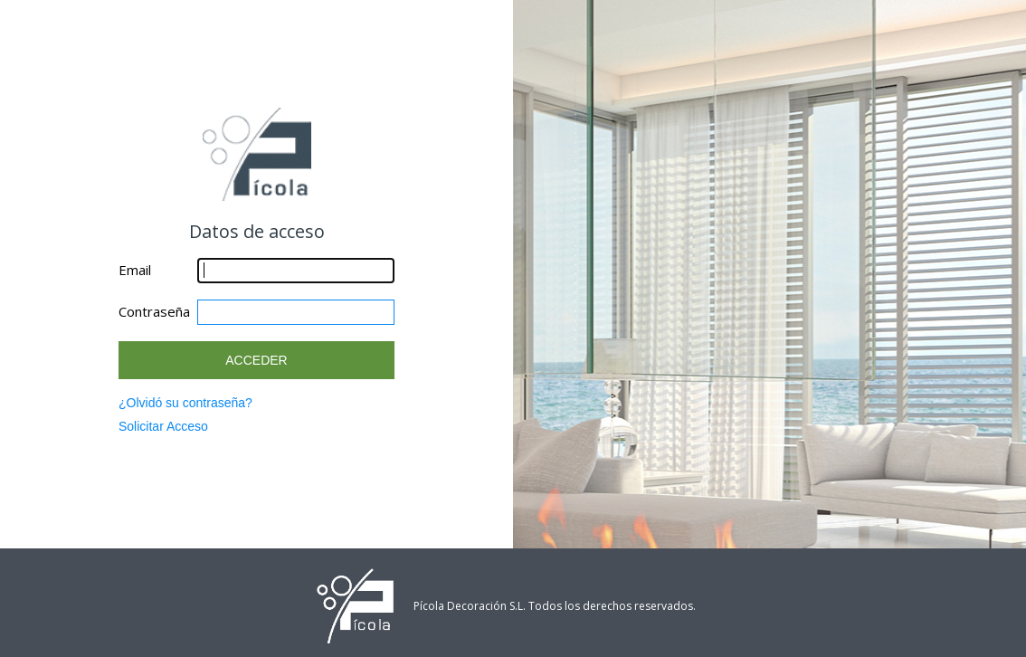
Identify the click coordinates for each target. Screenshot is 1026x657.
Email (135, 270)
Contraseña (154, 311)
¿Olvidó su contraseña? (185, 402)
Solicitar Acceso (163, 426)
